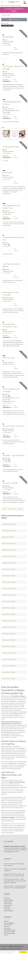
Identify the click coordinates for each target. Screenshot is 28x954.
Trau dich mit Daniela (10, 483)
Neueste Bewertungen (9, 930)
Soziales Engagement (9, 923)
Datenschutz (12, 949)
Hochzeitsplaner (8, 905)
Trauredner (7, 898)
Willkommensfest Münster (7, 791)
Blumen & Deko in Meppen (9, 543)
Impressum (4, 949)
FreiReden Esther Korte (11, 147)
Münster (24, 750)
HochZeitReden (8, 37)
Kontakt (19, 949)
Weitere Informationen (11, 952)
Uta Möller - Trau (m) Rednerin (14, 455)
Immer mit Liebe (9, 358)
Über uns (6, 921)
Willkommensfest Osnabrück (13, 789)
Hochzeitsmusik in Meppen (9, 524)
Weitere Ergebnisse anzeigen (12, 509)
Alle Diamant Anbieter (9, 933)
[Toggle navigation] (2, 1)
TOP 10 (5, 935)
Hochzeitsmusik (8, 901)
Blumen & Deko (8, 903)
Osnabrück (17, 750)
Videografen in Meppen (8, 537)
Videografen (7, 907)
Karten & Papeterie (8, 911)
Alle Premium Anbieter (9, 931)
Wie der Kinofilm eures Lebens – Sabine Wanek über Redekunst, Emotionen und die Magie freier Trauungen (15, 880)
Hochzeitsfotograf (8, 900)
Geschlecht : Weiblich (7, 25)
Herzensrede (7, 173)
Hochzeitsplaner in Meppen (9, 530)
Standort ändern (6, 15)
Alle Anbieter (7, 928)
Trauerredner (7, 909)
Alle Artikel (6, 926)
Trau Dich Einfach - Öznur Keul (14, 426)
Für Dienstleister (8, 924)
